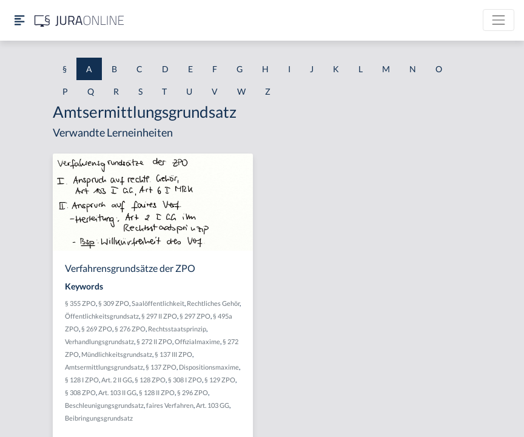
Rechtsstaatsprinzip (177, 329)
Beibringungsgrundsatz (99, 418)
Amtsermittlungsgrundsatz (104, 367)
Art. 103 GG (212, 405)
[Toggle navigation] (498, 20)
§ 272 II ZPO (154, 341)
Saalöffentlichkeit (158, 303)
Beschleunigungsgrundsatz (104, 405)
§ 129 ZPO (219, 380)
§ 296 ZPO (192, 392)
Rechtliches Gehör (213, 303)
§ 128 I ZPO (82, 380)
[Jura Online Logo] (79, 20)
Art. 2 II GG (116, 380)
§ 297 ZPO (195, 316)
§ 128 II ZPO (157, 392)
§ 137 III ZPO (173, 354)
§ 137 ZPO (161, 367)
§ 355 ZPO (80, 303)
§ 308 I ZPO (185, 380)
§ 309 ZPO (113, 303)
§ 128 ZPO (150, 380)
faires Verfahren (169, 405)
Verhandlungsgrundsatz (99, 341)
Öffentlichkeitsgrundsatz (102, 316)
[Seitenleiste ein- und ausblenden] (19, 20)
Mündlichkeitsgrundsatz (116, 354)
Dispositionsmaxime (209, 367)
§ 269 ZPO (96, 329)
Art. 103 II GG (117, 392)
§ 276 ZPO (130, 329)
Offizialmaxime (197, 341)
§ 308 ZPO (80, 392)
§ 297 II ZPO (159, 316)
